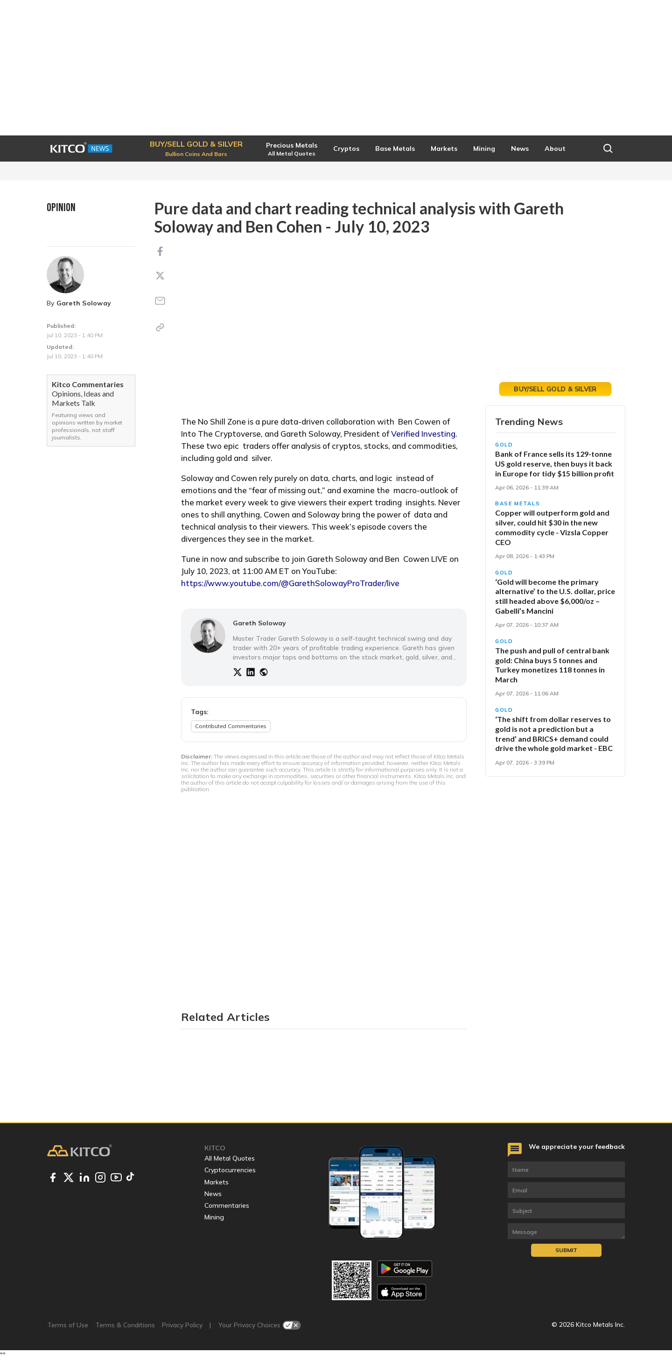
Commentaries (226, 1205)
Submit (566, 1250)
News (213, 1194)
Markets (216, 1182)
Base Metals (517, 503)
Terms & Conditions (125, 1325)
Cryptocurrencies (230, 1170)
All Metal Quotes (229, 1158)
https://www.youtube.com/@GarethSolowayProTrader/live (290, 583)
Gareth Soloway (83, 303)
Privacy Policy (182, 1325)
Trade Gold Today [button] (555, 389)
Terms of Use (67, 1325)
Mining (214, 1217)
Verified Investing (423, 434)
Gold (504, 444)
